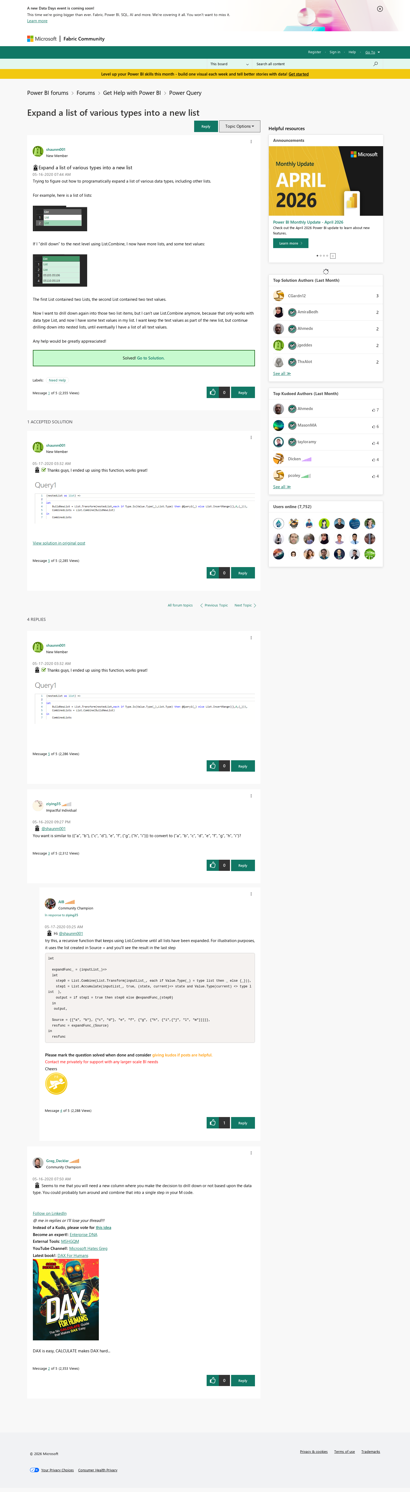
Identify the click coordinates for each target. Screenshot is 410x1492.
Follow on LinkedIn (50, 1217)
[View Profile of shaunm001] (55, 149)
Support (255, 38)
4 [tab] (327, 256)
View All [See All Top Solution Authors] (282, 373)
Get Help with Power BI (132, 92)
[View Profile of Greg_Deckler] (57, 1164)
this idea (103, 1231)
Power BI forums (47, 92)
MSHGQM (70, 1245)
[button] (206, 126)
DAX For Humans (73, 1259)
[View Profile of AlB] (61, 901)
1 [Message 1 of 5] (49, 392)
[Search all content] (317, 64)
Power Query (185, 92)
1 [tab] (317, 256)
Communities (187, 38)
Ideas (163, 38)
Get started (299, 74)
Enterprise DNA (83, 1238)
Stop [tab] (333, 256)
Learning (232, 38)
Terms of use (344, 1455)
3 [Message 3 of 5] (49, 853)
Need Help (57, 380)
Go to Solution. (151, 358)
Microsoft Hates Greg (88, 1252)
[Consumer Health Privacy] (97, 1474)
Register (314, 51)
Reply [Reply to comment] (242, 573)
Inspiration (141, 38)
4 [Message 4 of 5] (61, 1114)
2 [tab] (321, 256)
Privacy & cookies (314, 1455)
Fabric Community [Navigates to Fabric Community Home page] (84, 38)
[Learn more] (290, 243)
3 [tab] (324, 256)
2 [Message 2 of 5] (49, 1372)
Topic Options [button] (238, 126)
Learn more (37, 20)
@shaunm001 (54, 828)
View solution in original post (59, 543)
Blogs (211, 38)
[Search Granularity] (229, 64)
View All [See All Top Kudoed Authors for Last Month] (282, 487)
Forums (117, 38)
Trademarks (370, 1455)
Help (352, 51)
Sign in (335, 51)
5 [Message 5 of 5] (49, 560)
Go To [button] (370, 52)
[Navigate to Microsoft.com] (41, 39)
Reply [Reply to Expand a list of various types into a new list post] (242, 392)
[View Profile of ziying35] (53, 803)
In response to (61, 915)
